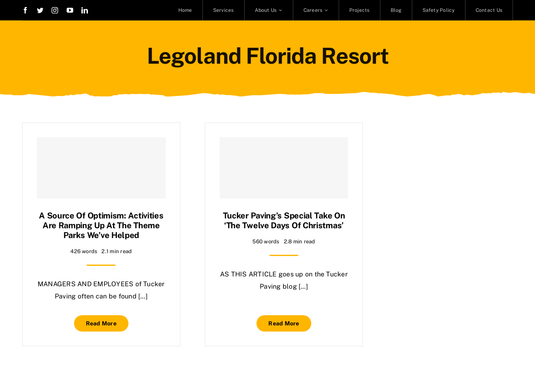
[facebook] (25, 10)
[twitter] (40, 10)
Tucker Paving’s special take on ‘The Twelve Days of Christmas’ (284, 220)
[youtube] (70, 10)
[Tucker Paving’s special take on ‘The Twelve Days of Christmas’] (284, 167)
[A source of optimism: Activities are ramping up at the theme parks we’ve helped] (101, 167)
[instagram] (55, 10)
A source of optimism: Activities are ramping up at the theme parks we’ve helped (101, 225)
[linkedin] (84, 10)
